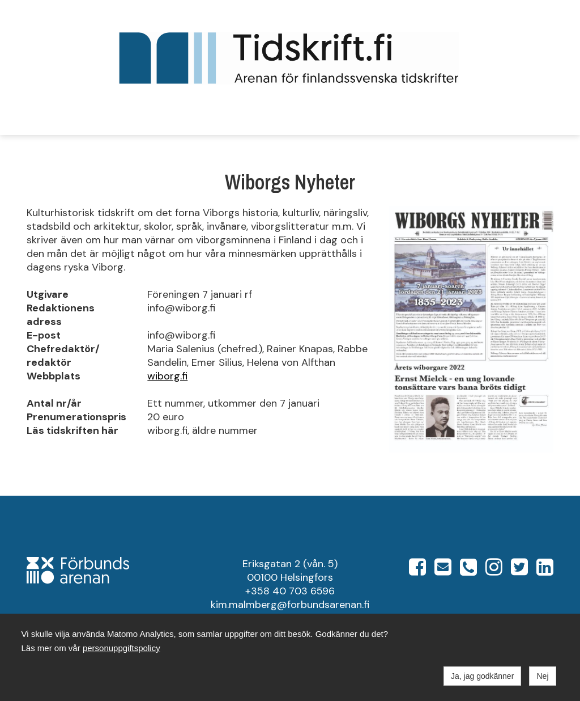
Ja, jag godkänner (482, 676)
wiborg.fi (167, 376)
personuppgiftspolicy (121, 648)
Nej (542, 676)
